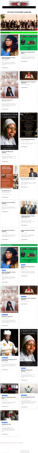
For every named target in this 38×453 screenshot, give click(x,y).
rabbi (3, 60)
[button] (19, 7)
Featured (6, 362)
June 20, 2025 (23, 368)
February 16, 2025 (23, 395)
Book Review (7, 101)
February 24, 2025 (4, 395)
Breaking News (27, 84)
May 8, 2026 (4, 270)
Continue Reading (5, 67)
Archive (6, 60)
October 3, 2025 (23, 296)
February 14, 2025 (4, 422)
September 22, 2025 (5, 357)
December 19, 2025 (4, 314)
